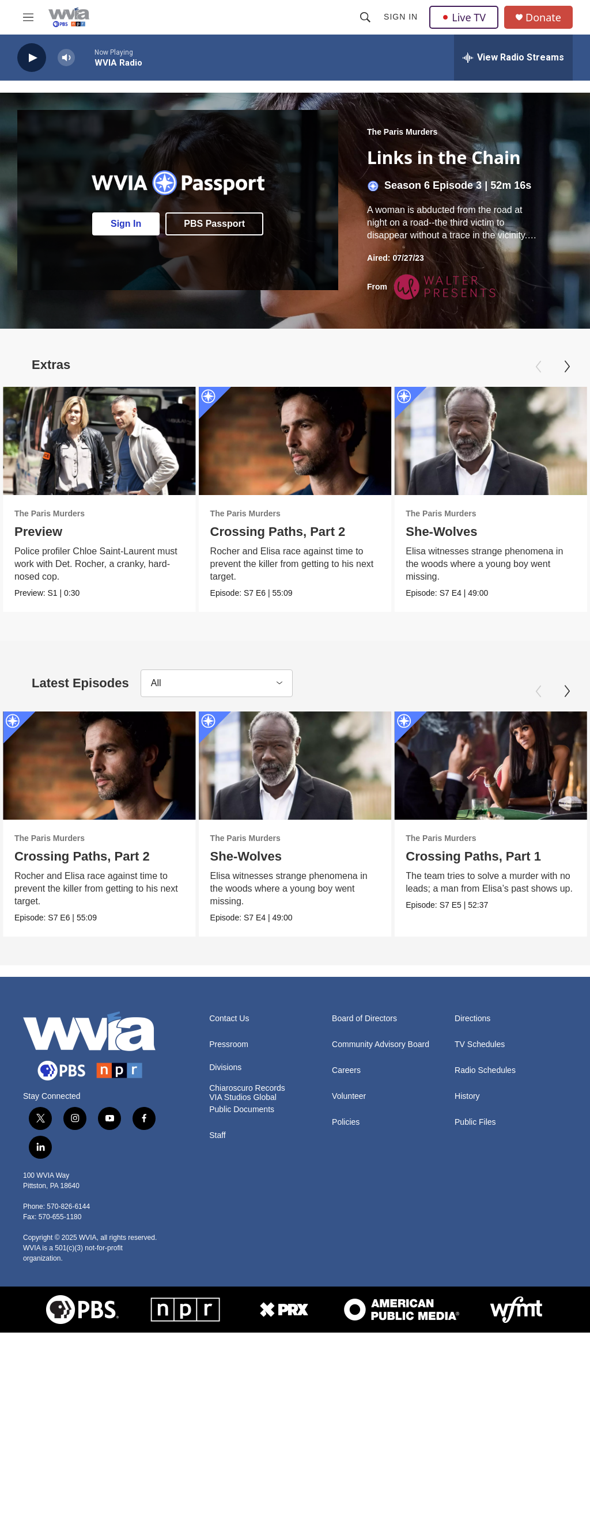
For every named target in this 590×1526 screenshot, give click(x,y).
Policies (346, 1122)
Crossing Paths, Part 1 (482, 856)
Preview (38, 531)
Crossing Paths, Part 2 (277, 531)
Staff (217, 1135)
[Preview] (99, 441)
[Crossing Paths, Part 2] (294, 441)
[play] (31, 57)
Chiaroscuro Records (247, 1088)
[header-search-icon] (365, 17)
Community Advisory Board (380, 1044)
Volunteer (349, 1096)
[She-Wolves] (301, 765)
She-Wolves (455, 531)
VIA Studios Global (243, 1097)
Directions (472, 1018)
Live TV (464, 17)
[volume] (66, 58)
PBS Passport (214, 224)
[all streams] (513, 58)
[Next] (567, 366)
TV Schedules (480, 1044)
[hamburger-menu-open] (28, 17)
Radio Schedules (485, 1070)
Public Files (475, 1122)
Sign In (401, 16)
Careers (346, 1070)
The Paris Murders (402, 131)
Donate (543, 18)
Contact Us (229, 1018)
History (467, 1096)
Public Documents (241, 1109)
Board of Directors (364, 1018)
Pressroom (228, 1044)
